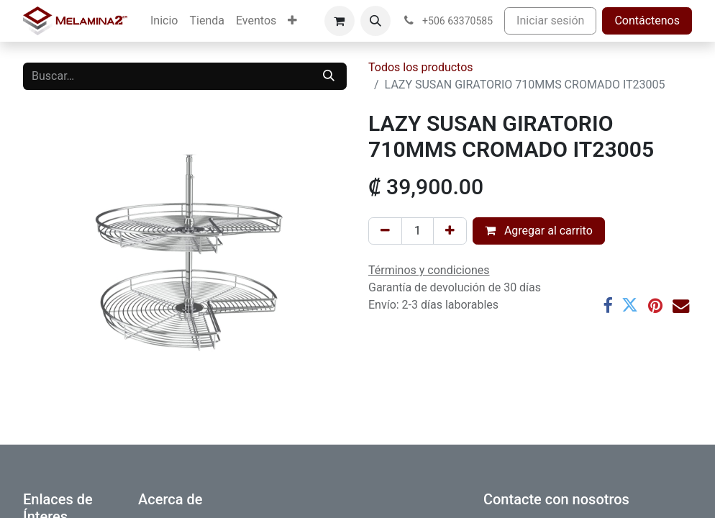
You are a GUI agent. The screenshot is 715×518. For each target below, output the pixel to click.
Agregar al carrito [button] (539, 230)
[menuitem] (164, 20)
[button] (375, 21)
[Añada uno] (450, 231)
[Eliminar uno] (385, 231)
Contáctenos (647, 20)
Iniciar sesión (550, 20)
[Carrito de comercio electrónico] (339, 21)
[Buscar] (329, 76)
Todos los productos (420, 67)
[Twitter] (629, 305)
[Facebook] (607, 305)
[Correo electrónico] (681, 305)
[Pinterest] (655, 305)
